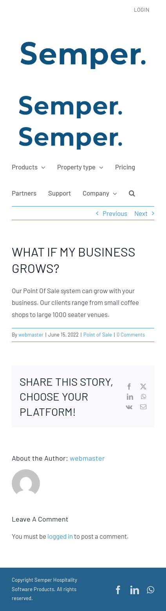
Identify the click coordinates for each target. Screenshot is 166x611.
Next (141, 213)
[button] (132, 193)
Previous (115, 213)
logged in (60, 536)
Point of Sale (97, 334)
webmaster (30, 334)
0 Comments (131, 334)
